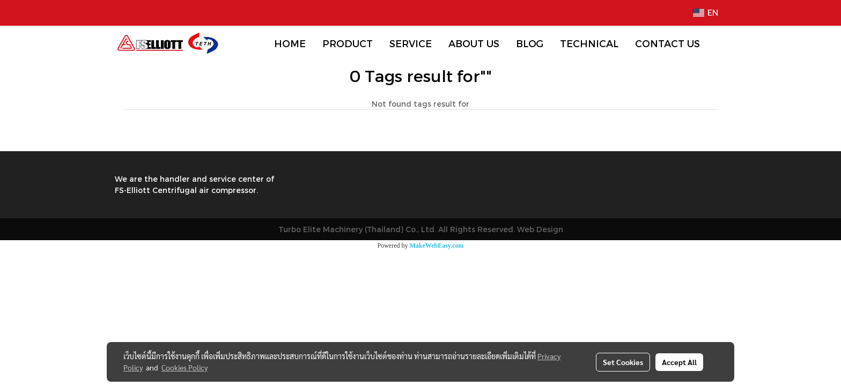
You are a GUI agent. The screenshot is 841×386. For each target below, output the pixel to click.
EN (705, 12)
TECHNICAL (589, 43)
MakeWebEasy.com (437, 245)
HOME (290, 43)
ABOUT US (473, 43)
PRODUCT (347, 43)
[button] (717, 43)
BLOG (529, 43)
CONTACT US (667, 43)
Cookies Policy (184, 367)
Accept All (679, 362)
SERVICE (410, 43)
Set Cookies (623, 362)
